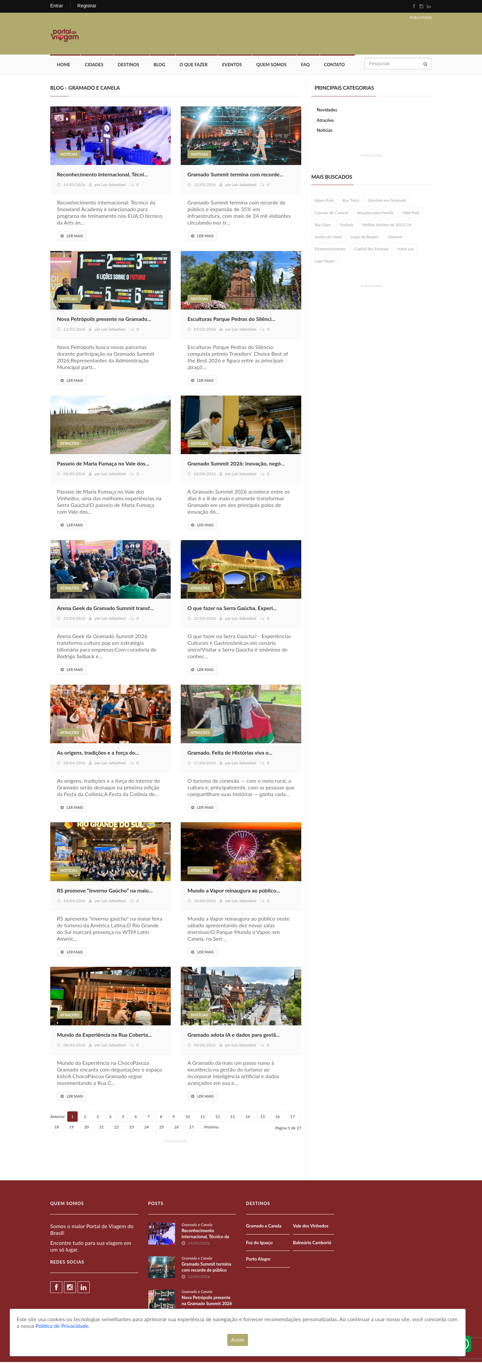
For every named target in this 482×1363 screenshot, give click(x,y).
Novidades (327, 110)
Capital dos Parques (371, 249)
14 (247, 1117)
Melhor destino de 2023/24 (386, 225)
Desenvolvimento (330, 249)
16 (277, 1117)
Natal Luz (406, 249)
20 (86, 1128)
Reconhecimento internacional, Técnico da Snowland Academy (205, 1237)
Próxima (211, 1128)
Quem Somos (271, 66)
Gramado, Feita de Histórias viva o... (229, 753)
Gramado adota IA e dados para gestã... (233, 1036)
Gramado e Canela (197, 1225)
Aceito (237, 1340)
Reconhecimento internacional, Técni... (102, 175)
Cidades (94, 66)
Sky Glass (323, 225)
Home (63, 66)
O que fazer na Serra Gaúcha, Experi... (231, 609)
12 (217, 1117)
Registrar (86, 5)
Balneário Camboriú (312, 1243)
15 (262, 1117)
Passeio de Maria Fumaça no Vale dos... (103, 464)
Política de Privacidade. (62, 1326)
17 (292, 1117)
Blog (159, 66)
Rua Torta (350, 201)
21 (101, 1128)
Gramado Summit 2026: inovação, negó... (236, 464)
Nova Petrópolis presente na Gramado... (104, 320)
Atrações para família (375, 213)
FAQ (305, 66)
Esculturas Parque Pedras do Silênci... (231, 320)
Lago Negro (325, 261)
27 (191, 1128)
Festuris (346, 225)
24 (146, 1128)
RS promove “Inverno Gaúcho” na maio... (105, 891)
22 (116, 1128)
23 (131, 1128)
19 (71, 1128)
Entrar (56, 5)
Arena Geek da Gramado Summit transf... (105, 609)
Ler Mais (72, 237)
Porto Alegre (258, 1260)
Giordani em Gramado (387, 201)
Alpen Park (324, 201)
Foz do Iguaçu (259, 1243)
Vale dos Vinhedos (310, 1226)
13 (232, 1117)
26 (176, 1128)
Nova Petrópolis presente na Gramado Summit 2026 (207, 1301)
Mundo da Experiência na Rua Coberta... (104, 1036)
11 (202, 1117)
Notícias (68, 155)
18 (56, 1128)
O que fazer (194, 66)
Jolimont (394, 237)
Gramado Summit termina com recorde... (235, 175)
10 (187, 1117)
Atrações (69, 444)
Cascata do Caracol (331, 213)
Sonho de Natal (328, 237)
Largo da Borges (364, 237)
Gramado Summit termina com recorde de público (206, 1268)
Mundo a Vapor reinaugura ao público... (233, 891)
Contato (334, 66)
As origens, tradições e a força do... (98, 753)
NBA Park (410, 213)
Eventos (232, 66)
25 (161, 1128)
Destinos (128, 66)
